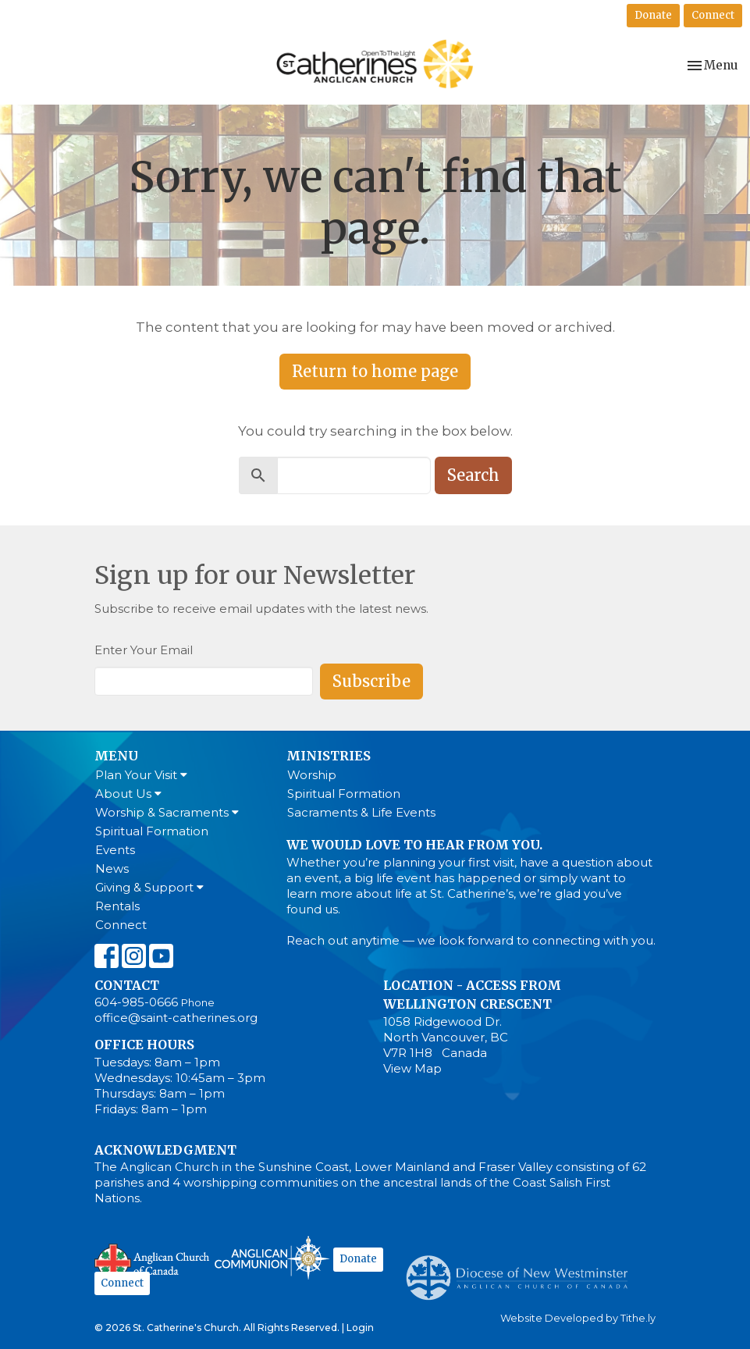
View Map (412, 1068)
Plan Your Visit (141, 774)
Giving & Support (149, 887)
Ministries (328, 755)
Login (360, 1327)
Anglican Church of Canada (152, 1260)
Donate (653, 15)
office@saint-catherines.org (176, 1017)
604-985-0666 (136, 1002)
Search (473, 475)
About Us (128, 793)
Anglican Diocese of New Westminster (522, 1270)
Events (115, 849)
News (112, 868)
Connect (712, 15)
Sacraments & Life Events (361, 812)
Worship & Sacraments (167, 812)
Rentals (117, 906)
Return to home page (375, 371)
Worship (311, 774)
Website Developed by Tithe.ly (578, 1318)
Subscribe (371, 681)
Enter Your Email (143, 649)
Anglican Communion (272, 1257)
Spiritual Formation (151, 831)
